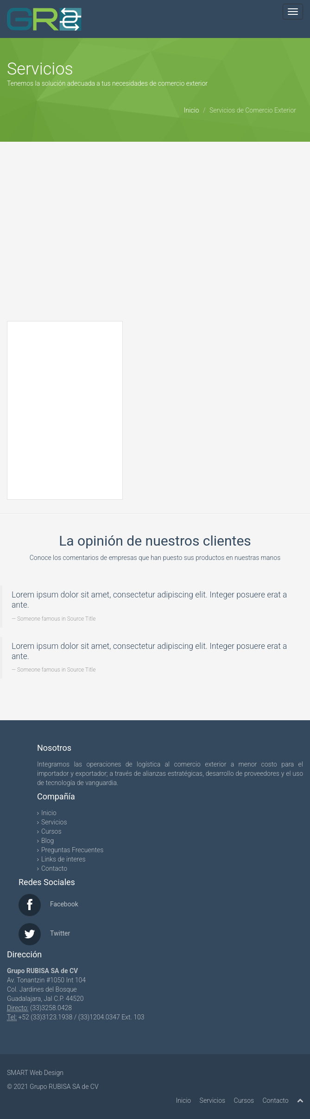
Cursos (51, 831)
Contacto (54, 868)
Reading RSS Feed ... (65, 405)
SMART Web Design (35, 1072)
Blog (47, 840)
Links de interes (63, 859)
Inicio (191, 110)
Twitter (60, 933)
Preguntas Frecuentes (72, 850)
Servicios (54, 822)
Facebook (64, 904)
